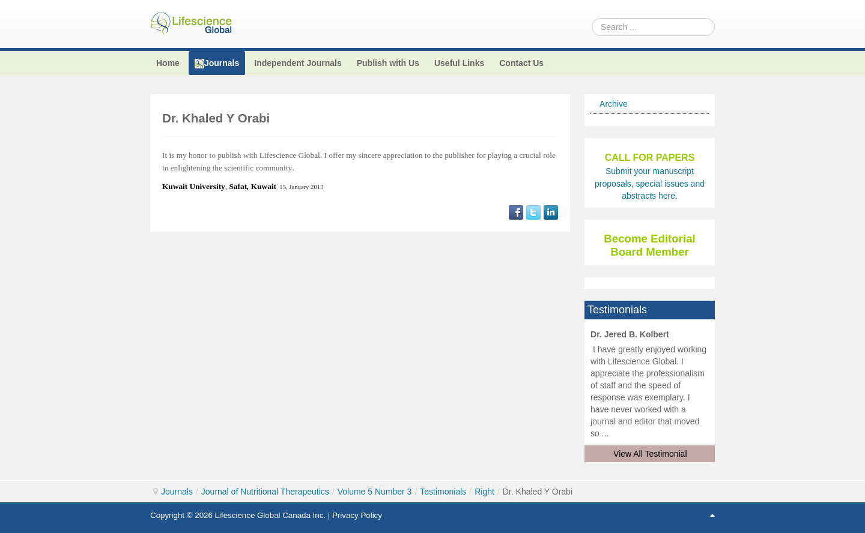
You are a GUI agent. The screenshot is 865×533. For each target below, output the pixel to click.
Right (484, 491)
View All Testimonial (650, 454)
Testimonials (443, 491)
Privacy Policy (357, 515)
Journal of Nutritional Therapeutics (265, 491)
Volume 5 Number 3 (375, 491)
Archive (613, 104)
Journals (177, 491)
